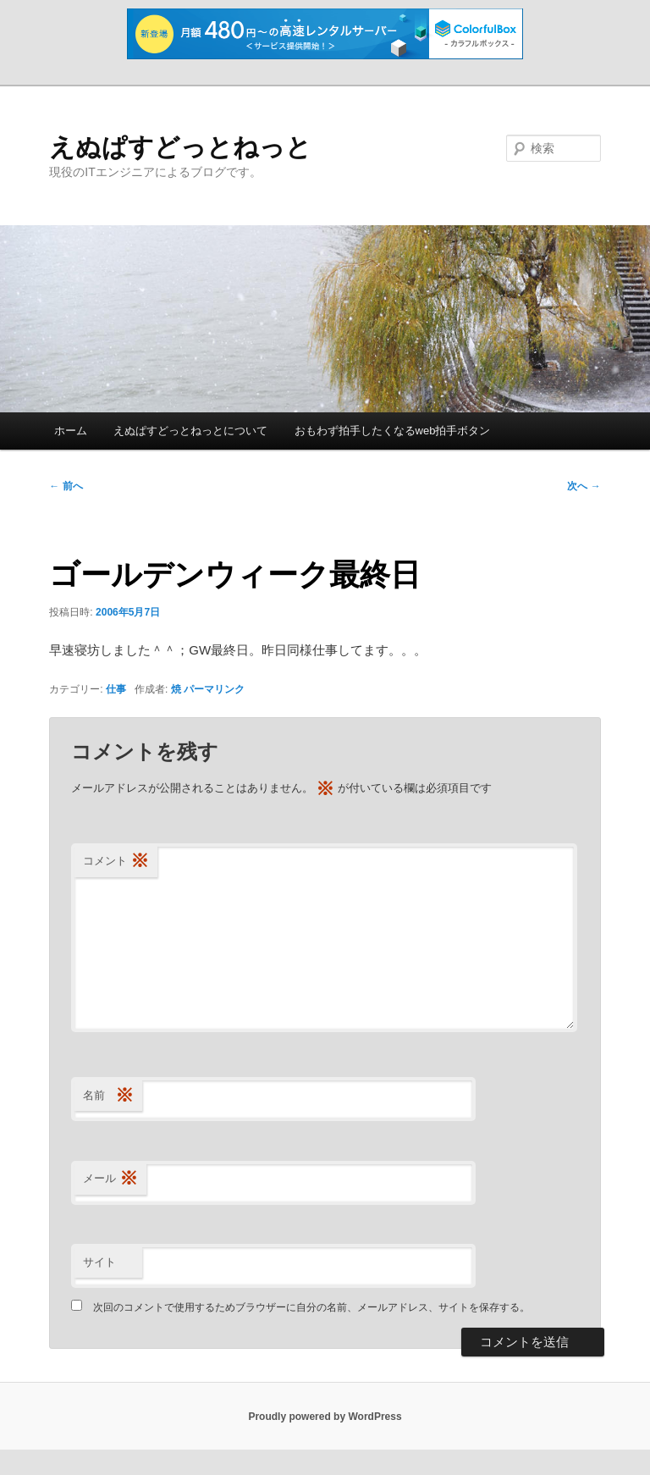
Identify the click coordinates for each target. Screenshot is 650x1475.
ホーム (70, 430)
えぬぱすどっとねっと (180, 147)
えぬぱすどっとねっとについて (190, 430)
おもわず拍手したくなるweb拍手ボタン (393, 430)
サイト (99, 1262)
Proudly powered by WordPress (324, 1417)
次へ (583, 486)
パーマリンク (214, 689)
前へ (65, 486)
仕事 (116, 689)
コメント (116, 861)
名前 (108, 1096)
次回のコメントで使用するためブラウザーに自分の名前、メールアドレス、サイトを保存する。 (311, 1307)
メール (110, 1179)
